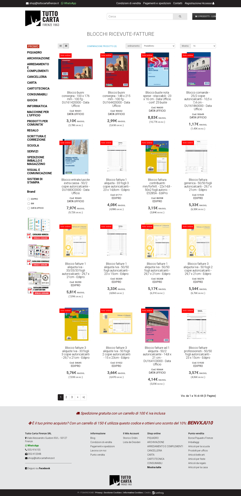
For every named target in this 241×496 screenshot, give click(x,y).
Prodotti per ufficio (198, 450)
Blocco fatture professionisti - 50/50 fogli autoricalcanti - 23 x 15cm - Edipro (198, 352)
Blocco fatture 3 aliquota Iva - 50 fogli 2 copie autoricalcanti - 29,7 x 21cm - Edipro (198, 268)
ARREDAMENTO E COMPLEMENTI (165, 446)
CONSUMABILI (154, 463)
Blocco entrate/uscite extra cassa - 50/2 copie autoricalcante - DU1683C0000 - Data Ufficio (75, 186)
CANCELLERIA (154, 450)
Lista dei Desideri (131, 442)
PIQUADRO (153, 438)
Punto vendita (97, 454)
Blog (92, 438)
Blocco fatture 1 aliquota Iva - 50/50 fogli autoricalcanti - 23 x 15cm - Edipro (116, 268)
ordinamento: (134, 46)
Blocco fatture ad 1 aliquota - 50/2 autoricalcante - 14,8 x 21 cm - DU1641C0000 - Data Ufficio (157, 356)
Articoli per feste (196, 459)
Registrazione (193, 3)
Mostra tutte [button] (154, 467)
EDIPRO (33, 199)
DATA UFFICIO (36, 208)
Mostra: (185, 46)
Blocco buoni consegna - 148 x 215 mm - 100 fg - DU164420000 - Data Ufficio (116, 99)
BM (31, 203)
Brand (31, 191)
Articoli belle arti (196, 454)
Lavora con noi (98, 450)
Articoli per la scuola (199, 446)
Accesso (207, 3)
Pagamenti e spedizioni (157, 3)
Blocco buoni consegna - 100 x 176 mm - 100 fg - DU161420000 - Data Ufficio (76, 99)
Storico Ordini (130, 438)
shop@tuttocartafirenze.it (41, 458)
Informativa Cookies (133, 492)
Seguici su (39, 468)
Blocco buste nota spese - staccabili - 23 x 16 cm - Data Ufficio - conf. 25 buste (157, 97)
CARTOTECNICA (155, 459)
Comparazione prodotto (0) (102, 46)
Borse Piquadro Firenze (200, 438)
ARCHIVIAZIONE (155, 442)
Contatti (177, 3)
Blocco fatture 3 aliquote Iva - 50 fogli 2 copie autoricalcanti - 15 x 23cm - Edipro (116, 352)
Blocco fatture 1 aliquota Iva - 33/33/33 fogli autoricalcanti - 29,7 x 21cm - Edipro (75, 270)
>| (84, 397)
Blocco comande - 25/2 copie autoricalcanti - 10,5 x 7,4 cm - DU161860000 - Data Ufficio (198, 101)
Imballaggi (193, 442)
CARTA (150, 454)
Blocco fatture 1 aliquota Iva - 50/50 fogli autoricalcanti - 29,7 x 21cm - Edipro (157, 268)
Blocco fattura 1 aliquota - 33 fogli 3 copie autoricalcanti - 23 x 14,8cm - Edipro (116, 184)
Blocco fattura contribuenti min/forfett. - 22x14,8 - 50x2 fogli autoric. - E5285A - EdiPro (157, 186)
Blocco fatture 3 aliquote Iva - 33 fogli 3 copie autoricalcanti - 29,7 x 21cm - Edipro (76, 352)
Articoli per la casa (198, 467)
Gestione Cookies (113, 492)
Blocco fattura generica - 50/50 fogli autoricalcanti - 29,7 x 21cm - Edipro (198, 184)
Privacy (98, 492)
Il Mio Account (131, 433)
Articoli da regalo (197, 463)
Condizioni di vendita (128, 3)
